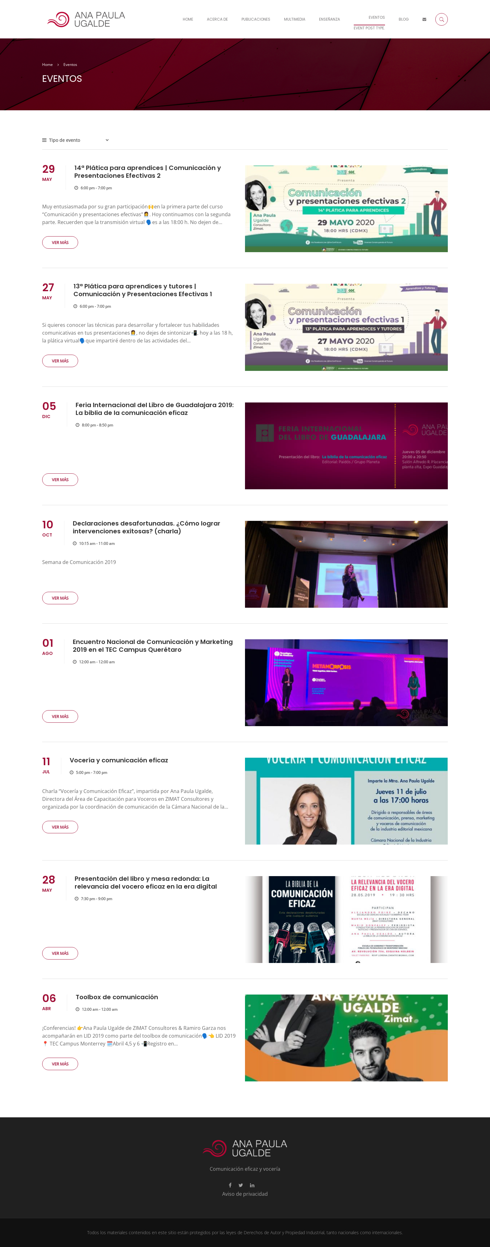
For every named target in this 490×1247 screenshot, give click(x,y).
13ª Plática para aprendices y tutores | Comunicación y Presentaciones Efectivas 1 (142, 290)
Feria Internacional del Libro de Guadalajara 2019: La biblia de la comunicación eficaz (155, 409)
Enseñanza (329, 19)
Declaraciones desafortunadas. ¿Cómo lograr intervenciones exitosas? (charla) (146, 527)
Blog (404, 19)
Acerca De (217, 19)
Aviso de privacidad (245, 1193)
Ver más (60, 242)
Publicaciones (256, 19)
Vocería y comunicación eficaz (119, 760)
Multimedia (294, 19)
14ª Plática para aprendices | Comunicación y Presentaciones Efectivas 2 (147, 171)
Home (188, 19)
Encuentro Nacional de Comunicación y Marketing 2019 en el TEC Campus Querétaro (153, 645)
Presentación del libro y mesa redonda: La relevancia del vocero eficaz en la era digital (146, 882)
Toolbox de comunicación (117, 997)
